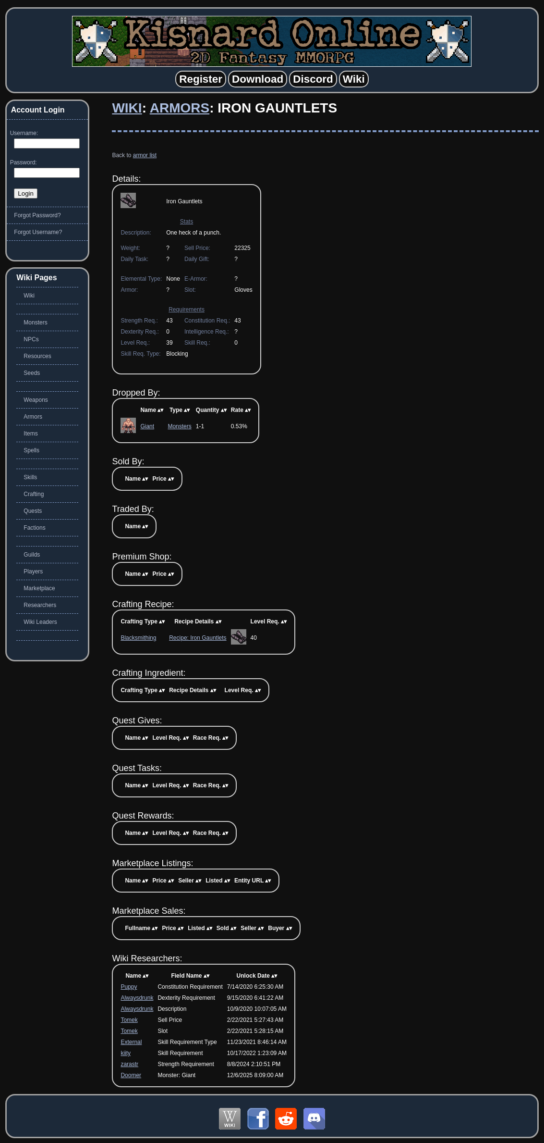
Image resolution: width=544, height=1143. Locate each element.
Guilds (32, 554)
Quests (33, 511)
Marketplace (39, 588)
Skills (30, 477)
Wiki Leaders (40, 622)
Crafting (34, 494)
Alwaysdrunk (137, 997)
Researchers (40, 605)
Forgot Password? (37, 215)
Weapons (36, 400)
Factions (34, 527)
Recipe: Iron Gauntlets (197, 637)
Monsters (179, 426)
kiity (126, 1053)
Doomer (131, 1075)
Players (33, 571)
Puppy (129, 986)
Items (30, 433)
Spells (31, 450)
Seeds (32, 373)
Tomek (129, 1020)
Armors (179, 107)
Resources (37, 356)
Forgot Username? (38, 232)
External (131, 1042)
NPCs (31, 339)
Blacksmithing (138, 637)
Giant (147, 426)
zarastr (129, 1064)
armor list (145, 155)
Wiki (127, 107)
